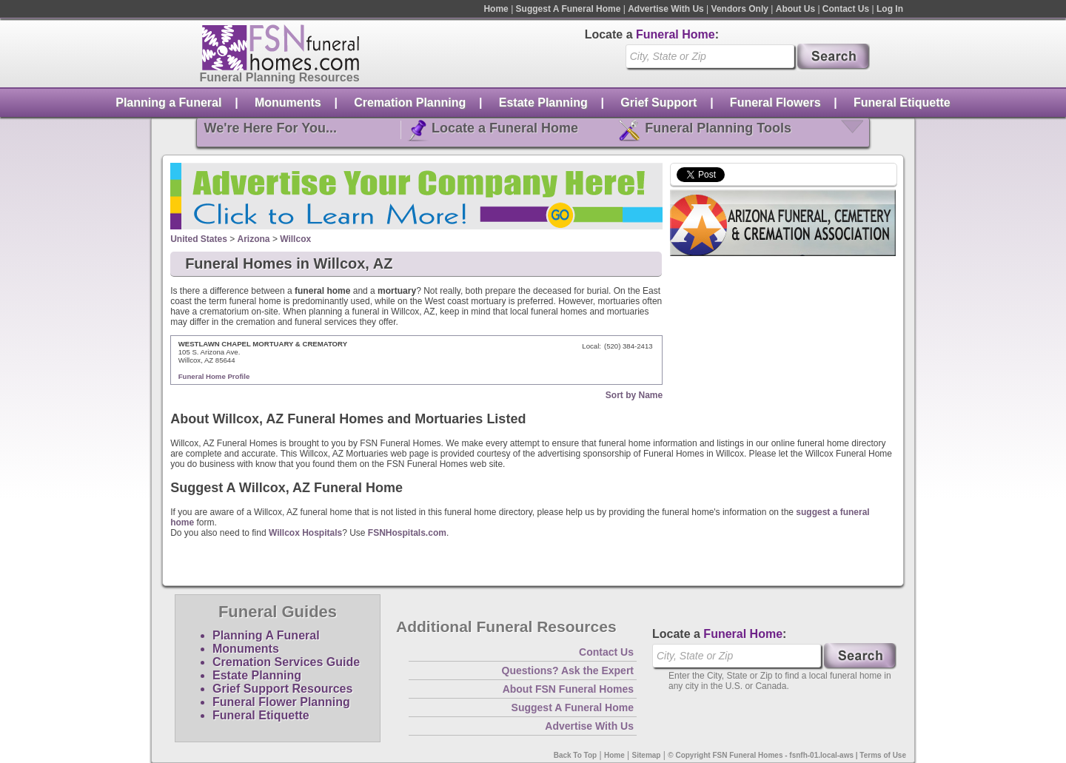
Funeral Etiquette (902, 102)
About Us (795, 9)
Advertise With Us (666, 9)
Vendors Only (739, 9)
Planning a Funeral (168, 102)
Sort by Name (634, 395)
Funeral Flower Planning (281, 702)
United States (198, 239)
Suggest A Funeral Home (568, 9)
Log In (889, 9)
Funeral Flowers (775, 102)
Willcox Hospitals (305, 533)
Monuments (288, 102)
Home (495, 9)
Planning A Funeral (266, 635)
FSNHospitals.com (407, 533)
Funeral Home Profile (214, 376)
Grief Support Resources (282, 688)
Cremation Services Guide (286, 662)
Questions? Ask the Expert (568, 670)
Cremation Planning (410, 102)
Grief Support (658, 102)
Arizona (254, 239)
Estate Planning (543, 102)
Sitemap (646, 755)
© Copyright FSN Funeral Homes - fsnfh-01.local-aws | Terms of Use (787, 755)
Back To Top (575, 755)
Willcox (295, 239)
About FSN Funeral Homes (568, 689)
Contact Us (845, 9)
